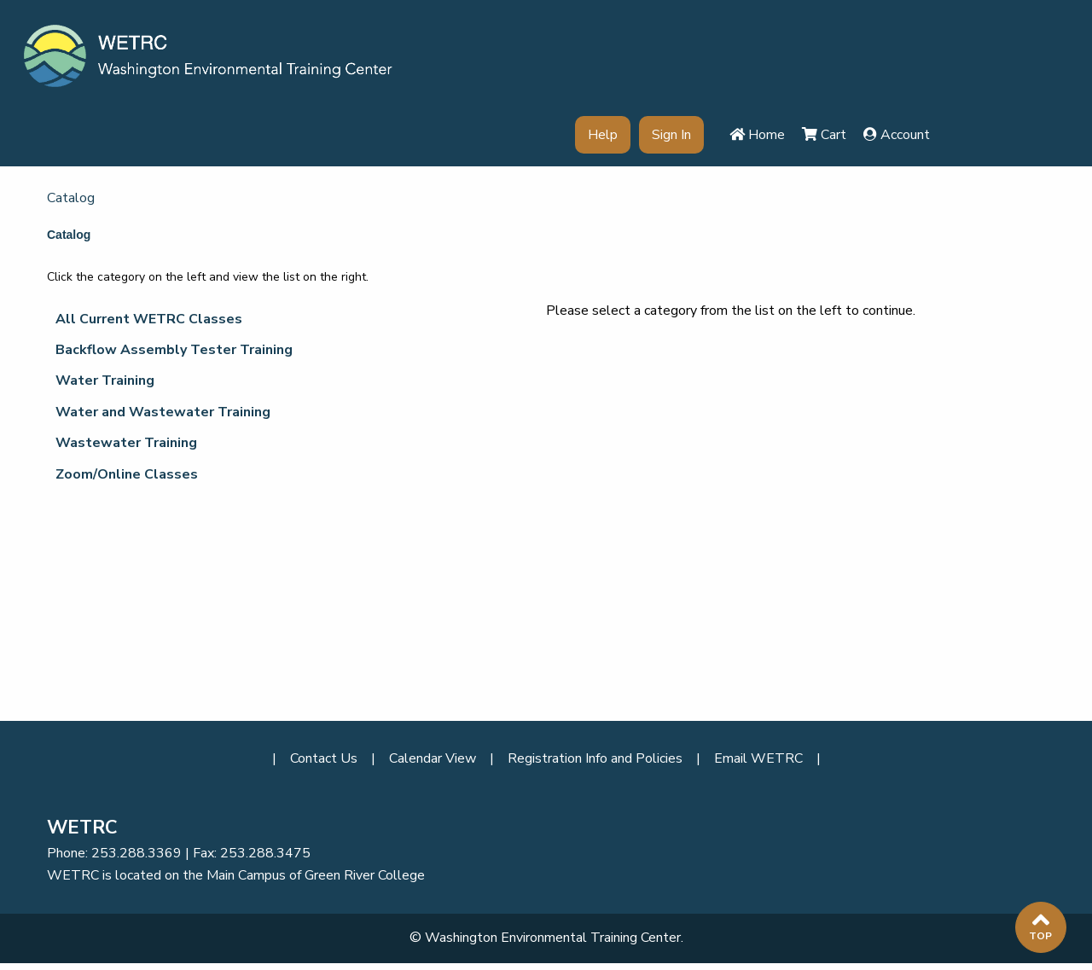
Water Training (104, 380)
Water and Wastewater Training (162, 412)
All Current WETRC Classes (148, 319)
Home (757, 134)
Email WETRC (758, 758)
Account (896, 134)
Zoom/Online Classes (126, 474)
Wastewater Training (126, 442)
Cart (824, 134)
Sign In (671, 134)
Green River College (365, 875)
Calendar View (432, 758)
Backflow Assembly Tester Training (174, 349)
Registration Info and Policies (595, 758)
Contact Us (323, 758)
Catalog (71, 198)
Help (603, 134)
